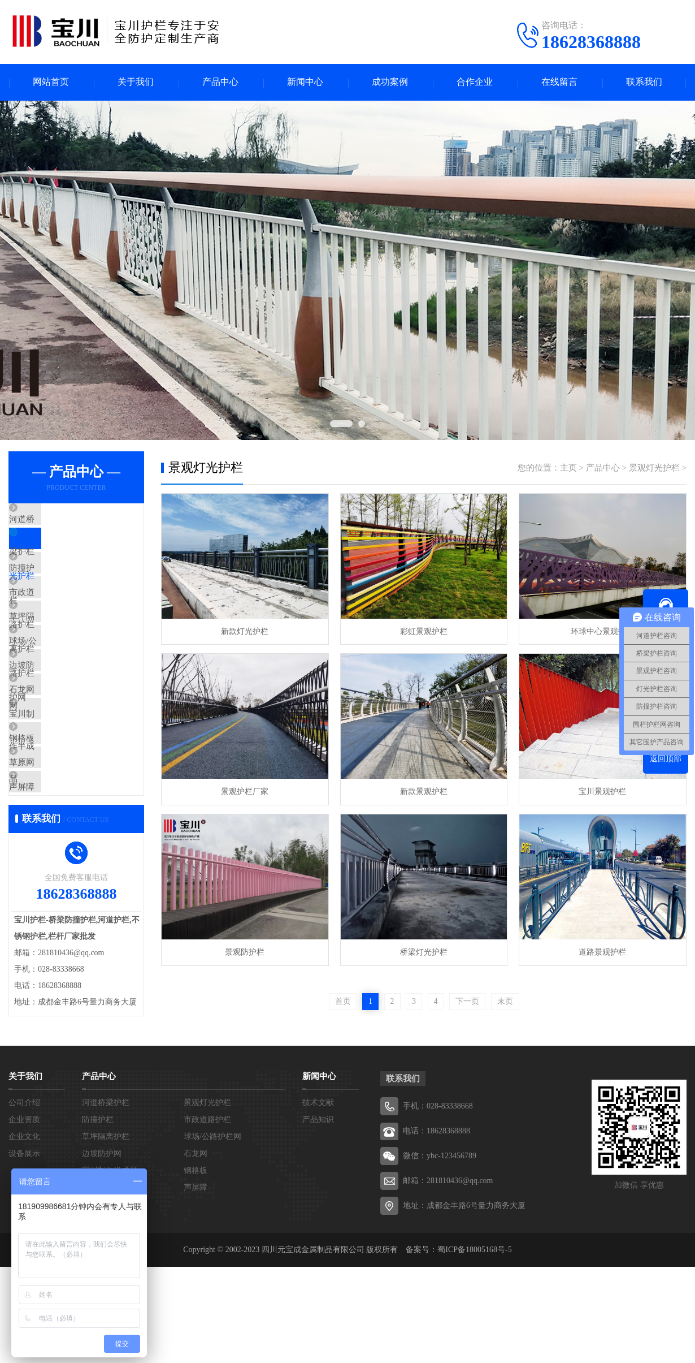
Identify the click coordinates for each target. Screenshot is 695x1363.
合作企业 (475, 82)
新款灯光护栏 (244, 631)
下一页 (467, 1001)
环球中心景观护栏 (601, 631)
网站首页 (51, 82)
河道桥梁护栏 (60, 520)
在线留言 (559, 82)
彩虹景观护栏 (423, 631)
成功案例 (390, 82)
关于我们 (136, 82)
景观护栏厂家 (244, 791)
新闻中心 (305, 82)
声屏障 (47, 887)
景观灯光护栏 (60, 553)
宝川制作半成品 (64, 787)
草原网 (47, 854)
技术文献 (318, 1198)
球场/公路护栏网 (66, 687)
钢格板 (47, 820)
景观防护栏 (244, 952)
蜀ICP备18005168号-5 (474, 1346)
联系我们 (644, 82)
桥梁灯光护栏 (423, 952)
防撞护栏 (52, 587)
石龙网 (47, 753)
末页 (505, 1001)
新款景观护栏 (423, 791)
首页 (343, 1001)
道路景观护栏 (602, 952)
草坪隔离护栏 (60, 653)
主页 (568, 467)
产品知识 (318, 1215)
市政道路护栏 (60, 620)
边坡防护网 (56, 720)
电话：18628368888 (436, 1227)
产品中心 (220, 82)
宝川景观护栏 (602, 791)
